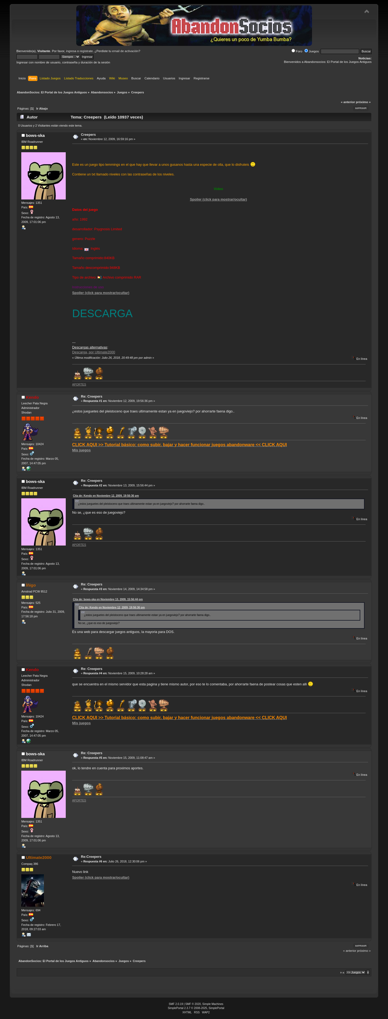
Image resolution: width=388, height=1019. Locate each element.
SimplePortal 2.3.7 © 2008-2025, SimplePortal (196, 1008)
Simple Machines (212, 1004)
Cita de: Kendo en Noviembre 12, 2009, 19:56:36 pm (106, 495)
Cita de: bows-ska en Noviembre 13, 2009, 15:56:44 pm (108, 599)
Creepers (88, 135)
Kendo (32, 397)
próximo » (363, 102)
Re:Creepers (91, 857)
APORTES (79, 384)
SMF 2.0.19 (176, 1004)
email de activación (125, 51)
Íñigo (31, 585)
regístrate (86, 51)
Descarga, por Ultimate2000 (93, 352)
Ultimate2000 (38, 857)
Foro (297, 51)
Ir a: (342, 972)
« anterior (348, 102)
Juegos (311, 51)
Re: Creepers (91, 396)
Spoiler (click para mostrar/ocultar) (218, 199)
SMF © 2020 (193, 1004)
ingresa (71, 51)
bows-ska (35, 135)
